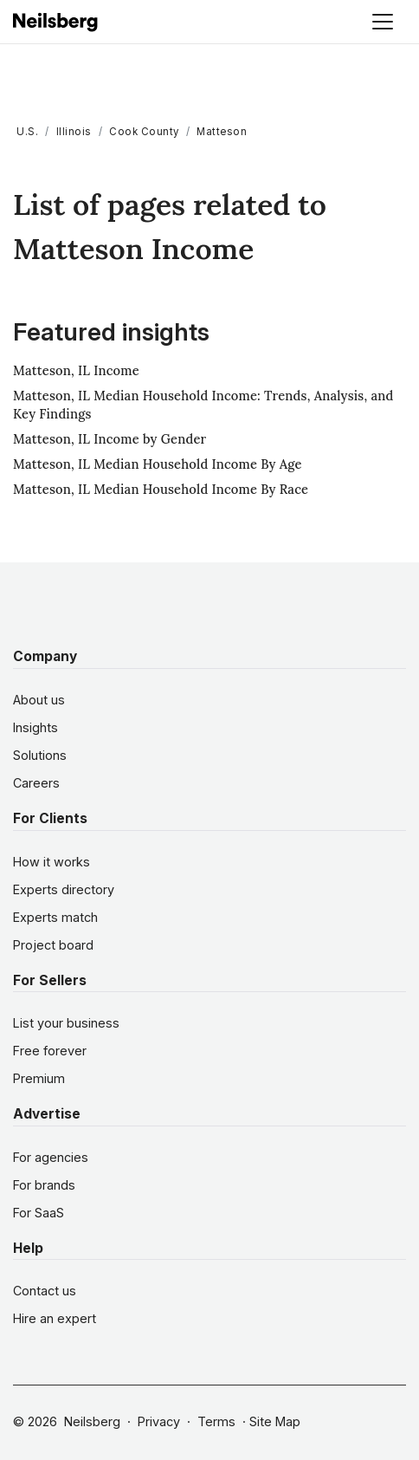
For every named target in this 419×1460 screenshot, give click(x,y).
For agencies (50, 1157)
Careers (36, 782)
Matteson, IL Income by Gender (109, 439)
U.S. (27, 132)
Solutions (40, 755)
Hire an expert (54, 1318)
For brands (44, 1185)
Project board (53, 945)
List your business (66, 1023)
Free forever (50, 1050)
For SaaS (38, 1212)
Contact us (44, 1290)
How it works (51, 861)
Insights (35, 727)
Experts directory (63, 889)
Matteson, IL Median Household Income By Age (157, 464)
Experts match (55, 917)
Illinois (74, 132)
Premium (39, 1078)
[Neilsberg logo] (56, 20)
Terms (216, 1421)
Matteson (222, 132)
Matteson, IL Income (76, 370)
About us (39, 699)
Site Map (274, 1421)
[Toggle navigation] (382, 21)
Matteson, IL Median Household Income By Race (160, 489)
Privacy (159, 1421)
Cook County (144, 132)
